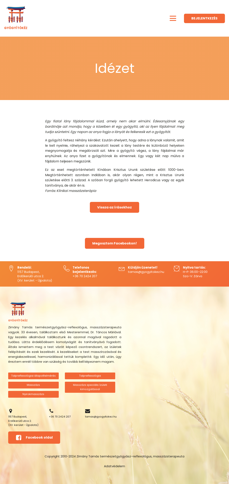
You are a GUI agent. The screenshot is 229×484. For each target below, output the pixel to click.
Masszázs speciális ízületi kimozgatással (90, 387)
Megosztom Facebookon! (114, 243)
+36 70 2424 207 (85, 276)
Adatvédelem (114, 466)
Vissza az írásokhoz (114, 207)
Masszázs (33, 385)
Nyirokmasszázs (33, 394)
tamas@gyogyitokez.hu (146, 272)
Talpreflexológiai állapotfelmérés (33, 376)
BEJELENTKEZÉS (204, 18)
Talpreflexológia (90, 376)
